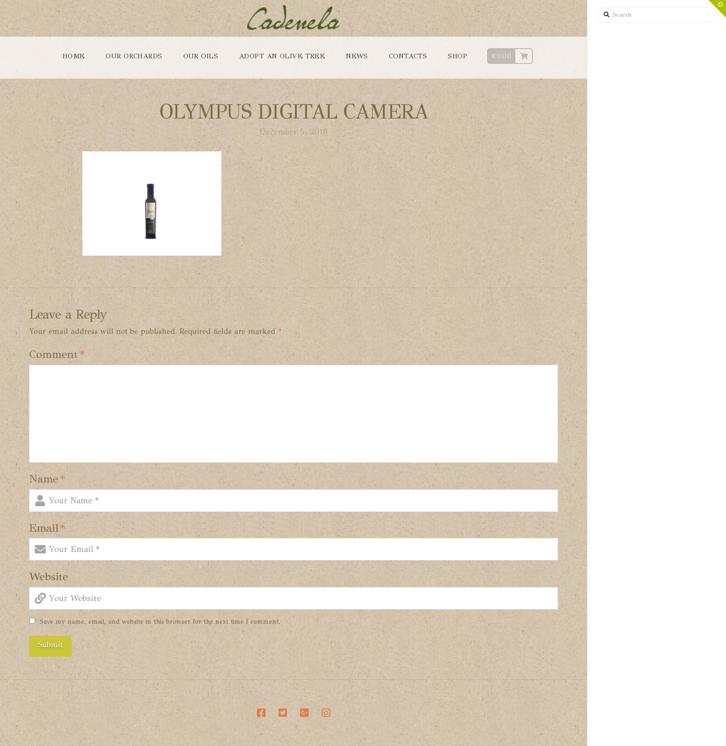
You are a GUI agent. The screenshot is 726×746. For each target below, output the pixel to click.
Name (47, 479)
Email (47, 528)
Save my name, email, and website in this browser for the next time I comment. (160, 622)
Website (48, 576)
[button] (717, 9)
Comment (57, 354)
